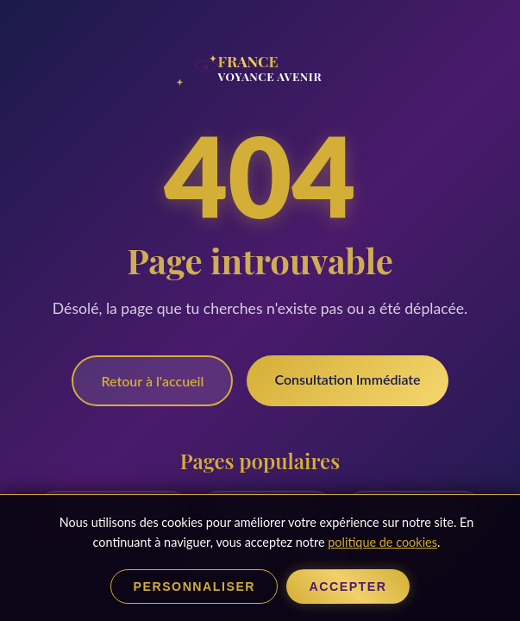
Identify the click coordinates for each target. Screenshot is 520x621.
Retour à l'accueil (152, 381)
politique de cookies (382, 540)
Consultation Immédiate (347, 379)
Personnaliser (189, 586)
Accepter (353, 586)
